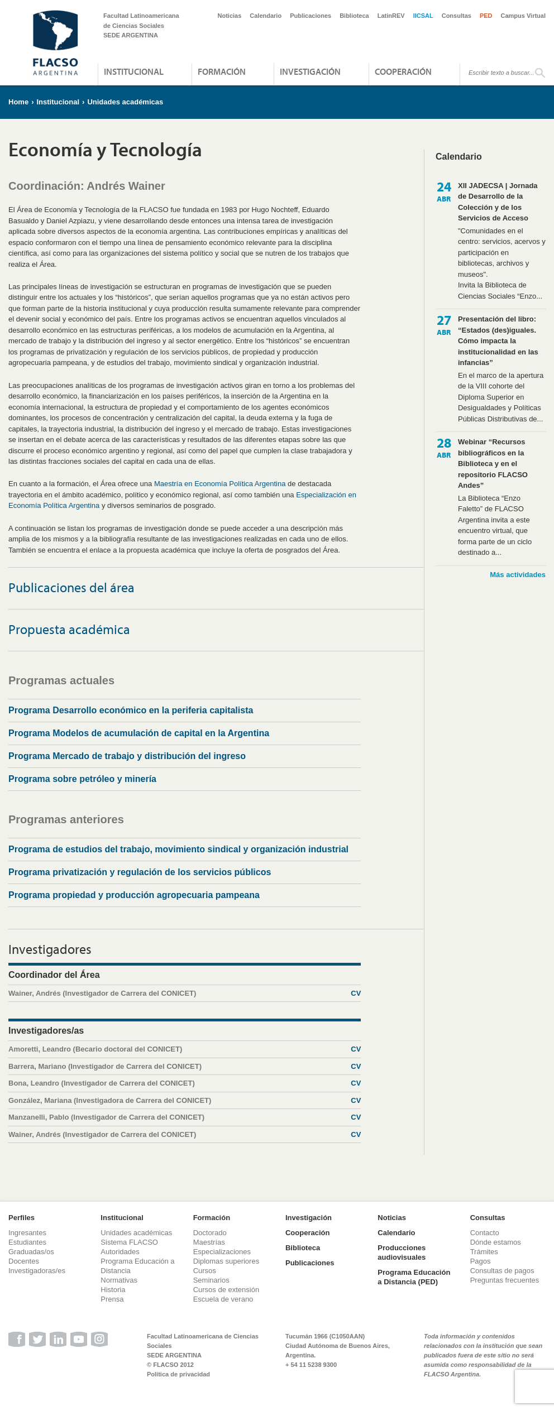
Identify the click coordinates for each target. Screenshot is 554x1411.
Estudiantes (27, 1242)
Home (18, 102)
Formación (222, 71)
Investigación (310, 71)
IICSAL (423, 15)
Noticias (230, 15)
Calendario (265, 15)
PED (486, 15)
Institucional (134, 71)
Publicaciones (310, 15)
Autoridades (120, 1251)
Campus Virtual (523, 15)
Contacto (484, 1232)
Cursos (204, 1270)
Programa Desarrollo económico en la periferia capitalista (130, 710)
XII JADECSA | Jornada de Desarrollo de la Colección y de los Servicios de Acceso (498, 202)
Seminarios (211, 1280)
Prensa (112, 1299)
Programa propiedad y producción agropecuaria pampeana (134, 895)
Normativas (119, 1280)
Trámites (484, 1251)
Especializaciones (222, 1251)
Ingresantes (27, 1232)
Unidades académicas (125, 102)
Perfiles (21, 1217)
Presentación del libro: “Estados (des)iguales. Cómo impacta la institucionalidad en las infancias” (498, 341)
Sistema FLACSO (129, 1242)
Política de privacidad (178, 1374)
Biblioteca (354, 15)
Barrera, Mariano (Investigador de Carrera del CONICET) (184, 1066)
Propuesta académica (69, 629)
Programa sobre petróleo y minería (82, 779)
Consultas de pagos (502, 1270)
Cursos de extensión (226, 1289)
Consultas (456, 15)
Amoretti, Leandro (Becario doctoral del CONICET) (184, 1049)
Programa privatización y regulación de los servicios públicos (139, 872)
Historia (113, 1289)
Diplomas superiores (226, 1261)
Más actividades (518, 574)
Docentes (23, 1261)
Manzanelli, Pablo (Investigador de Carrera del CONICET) (184, 1117)
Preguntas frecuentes (504, 1280)
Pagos (480, 1261)
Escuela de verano (223, 1299)
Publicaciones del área (71, 587)
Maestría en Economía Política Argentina (220, 483)
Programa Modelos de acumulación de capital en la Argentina (138, 733)
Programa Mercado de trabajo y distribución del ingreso (127, 756)
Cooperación (403, 71)
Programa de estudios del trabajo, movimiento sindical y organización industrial (178, 849)
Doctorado (210, 1232)
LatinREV (391, 15)
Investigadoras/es (36, 1270)
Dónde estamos (495, 1242)
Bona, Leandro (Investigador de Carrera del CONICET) (184, 1083)
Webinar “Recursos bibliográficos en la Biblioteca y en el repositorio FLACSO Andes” (493, 463)
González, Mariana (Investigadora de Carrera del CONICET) (184, 1100)
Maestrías (209, 1242)
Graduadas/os (31, 1251)
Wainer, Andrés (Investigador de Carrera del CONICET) (184, 993)
